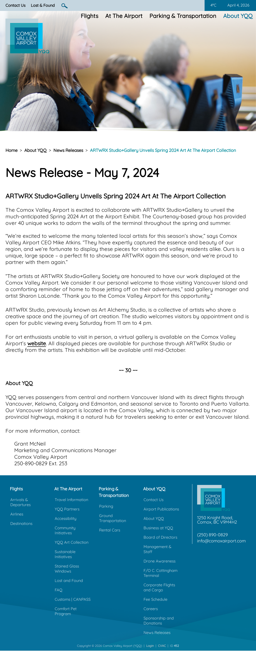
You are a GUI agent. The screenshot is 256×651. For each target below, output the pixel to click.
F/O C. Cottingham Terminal (160, 573)
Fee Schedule (155, 599)
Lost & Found (43, 5)
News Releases (68, 150)
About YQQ (237, 15)
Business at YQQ (158, 527)
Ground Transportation (112, 518)
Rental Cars (109, 530)
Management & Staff (157, 549)
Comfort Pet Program (66, 611)
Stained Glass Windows (67, 569)
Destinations (21, 523)
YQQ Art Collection (71, 542)
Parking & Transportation (182, 15)
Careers (151, 608)
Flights (89, 15)
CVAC (162, 646)
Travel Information (71, 499)
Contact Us (15, 5)
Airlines (16, 514)
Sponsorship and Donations (159, 621)
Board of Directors (160, 537)
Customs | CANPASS (73, 599)
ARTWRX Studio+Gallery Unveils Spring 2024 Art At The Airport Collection (163, 150)
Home (11, 150)
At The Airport (123, 15)
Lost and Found (69, 580)
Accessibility (65, 518)
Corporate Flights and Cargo (159, 587)
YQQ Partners (67, 509)
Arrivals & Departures (20, 502)
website (36, 343)
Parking (106, 506)
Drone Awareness (159, 561)
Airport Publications (161, 509)
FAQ (58, 589)
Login (150, 646)
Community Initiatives (65, 530)
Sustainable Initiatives (65, 554)
